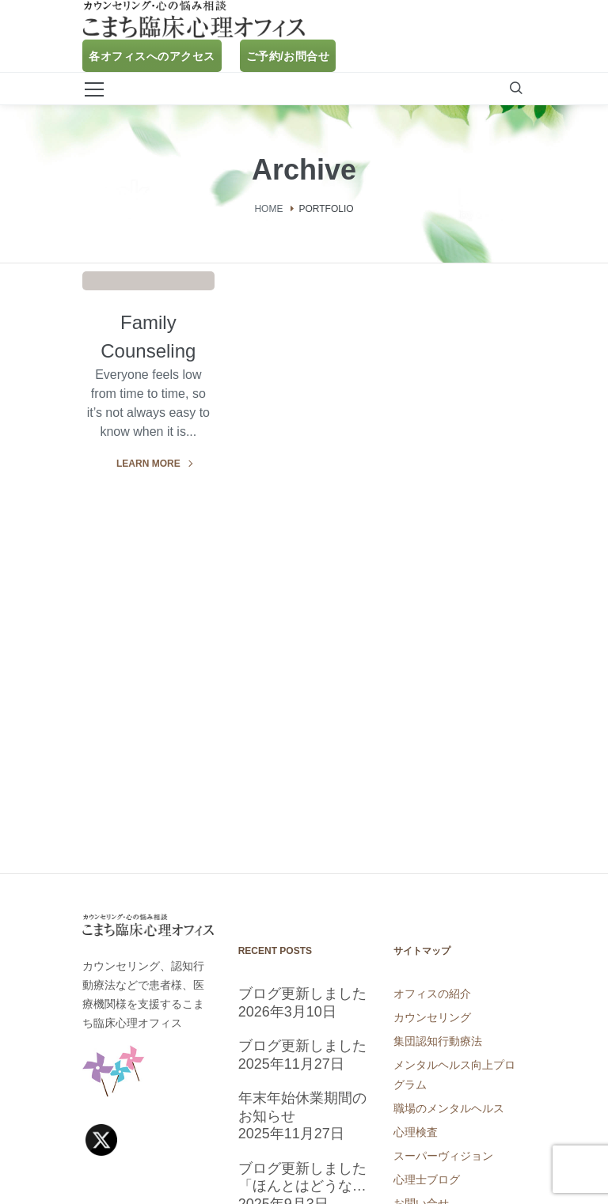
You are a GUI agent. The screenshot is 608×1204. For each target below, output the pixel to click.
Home (268, 208)
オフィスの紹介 (432, 993)
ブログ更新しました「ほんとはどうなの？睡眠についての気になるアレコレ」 (302, 1177)
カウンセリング (432, 1017)
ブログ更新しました (302, 993)
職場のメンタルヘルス (448, 1108)
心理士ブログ (426, 1179)
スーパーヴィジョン (443, 1155)
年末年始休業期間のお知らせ (302, 1107)
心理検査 (415, 1132)
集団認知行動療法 (437, 1041)
